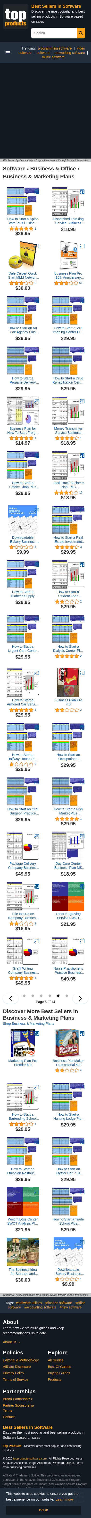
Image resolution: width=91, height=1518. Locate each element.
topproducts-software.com (30, 1458)
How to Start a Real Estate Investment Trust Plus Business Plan (68, 540)
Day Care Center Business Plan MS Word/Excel (68, 866)
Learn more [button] (64, 1499)
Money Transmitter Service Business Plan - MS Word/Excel (68, 431)
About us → (12, 1342)
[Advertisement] (45, 110)
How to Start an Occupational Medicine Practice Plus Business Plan (68, 757)
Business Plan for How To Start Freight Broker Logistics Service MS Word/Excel (22, 431)
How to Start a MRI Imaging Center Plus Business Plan (68, 330)
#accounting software (40, 1307)
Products (54, 1379)
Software (14, 169)
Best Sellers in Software (56, 6)
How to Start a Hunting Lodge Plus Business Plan (68, 1116)
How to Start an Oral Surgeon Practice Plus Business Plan (22, 811)
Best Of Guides (59, 1367)
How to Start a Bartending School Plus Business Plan (22, 1116)
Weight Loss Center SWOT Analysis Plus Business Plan (22, 1221)
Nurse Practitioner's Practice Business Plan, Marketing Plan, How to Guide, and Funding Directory (68, 970)
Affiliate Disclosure (17, 1367)
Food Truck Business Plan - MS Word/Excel (68, 485)
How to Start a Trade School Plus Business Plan (68, 1221)
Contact (9, 1417)
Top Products (12, 1446)
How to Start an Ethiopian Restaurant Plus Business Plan (23, 1171)
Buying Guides (59, 1373)
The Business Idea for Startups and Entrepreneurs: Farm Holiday (22, 1272)
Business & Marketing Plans (38, 177)
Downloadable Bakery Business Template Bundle (22, 540)
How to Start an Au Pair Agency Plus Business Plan (22, 330)
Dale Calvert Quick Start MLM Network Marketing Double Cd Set (23, 275)
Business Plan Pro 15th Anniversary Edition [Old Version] (68, 275)
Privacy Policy (13, 1373)
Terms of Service (15, 1379)
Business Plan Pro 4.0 (68, 702)
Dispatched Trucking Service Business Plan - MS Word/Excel (68, 221)
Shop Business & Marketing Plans (28, 1023)
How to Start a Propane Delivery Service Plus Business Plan (23, 380)
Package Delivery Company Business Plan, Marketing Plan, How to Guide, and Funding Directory (23, 866)
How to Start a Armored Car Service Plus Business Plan (23, 702)
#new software (71, 1307)
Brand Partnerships (17, 1399)
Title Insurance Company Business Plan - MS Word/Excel (22, 916)
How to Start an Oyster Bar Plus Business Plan (68, 1171)
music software (53, 57)
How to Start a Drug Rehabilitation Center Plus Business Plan (68, 380)
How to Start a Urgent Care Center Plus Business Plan (23, 649)
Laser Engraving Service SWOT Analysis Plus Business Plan (68, 916)
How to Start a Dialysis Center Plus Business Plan (68, 649)
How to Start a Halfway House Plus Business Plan (23, 757)
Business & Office (53, 169)
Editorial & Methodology (21, 1360)
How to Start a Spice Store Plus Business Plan (22, 221)
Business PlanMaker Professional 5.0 (68, 1063)
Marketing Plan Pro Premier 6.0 (22, 1063)
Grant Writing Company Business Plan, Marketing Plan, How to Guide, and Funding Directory (23, 970)
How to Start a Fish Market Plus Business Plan (68, 811)
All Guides (56, 1360)
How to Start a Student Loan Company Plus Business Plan (68, 594)
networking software (70, 53)
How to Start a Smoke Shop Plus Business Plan (22, 485)
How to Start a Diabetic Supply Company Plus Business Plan (22, 594)
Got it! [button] (43, 1510)
